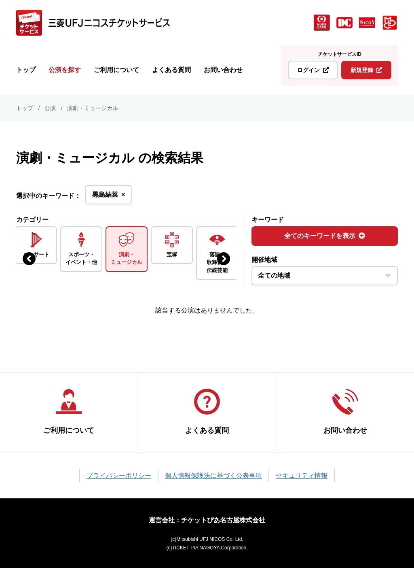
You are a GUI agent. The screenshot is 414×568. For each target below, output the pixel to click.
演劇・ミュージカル (92, 108)
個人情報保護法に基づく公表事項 (213, 475)
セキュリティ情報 (301, 475)
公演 (50, 108)
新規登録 (366, 70)
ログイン (313, 70)
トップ (26, 69)
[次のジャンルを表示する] (223, 258)
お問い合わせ (223, 69)
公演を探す (65, 69)
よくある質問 (171, 69)
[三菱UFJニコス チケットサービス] (93, 23)
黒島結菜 (108, 196)
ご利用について (116, 69)
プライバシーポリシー (119, 475)
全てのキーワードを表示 (324, 235)
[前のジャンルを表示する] (29, 258)
